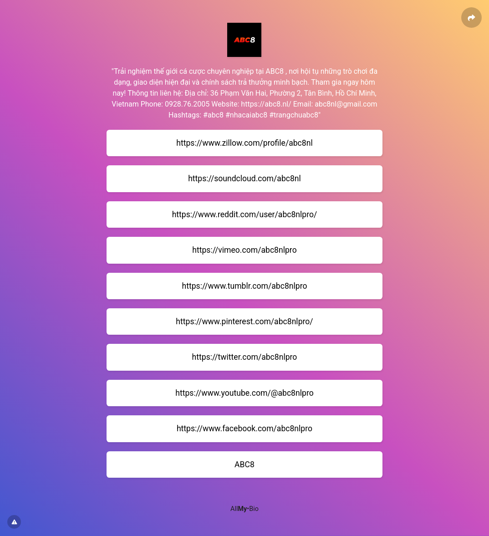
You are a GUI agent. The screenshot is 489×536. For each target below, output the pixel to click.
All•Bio (244, 509)
